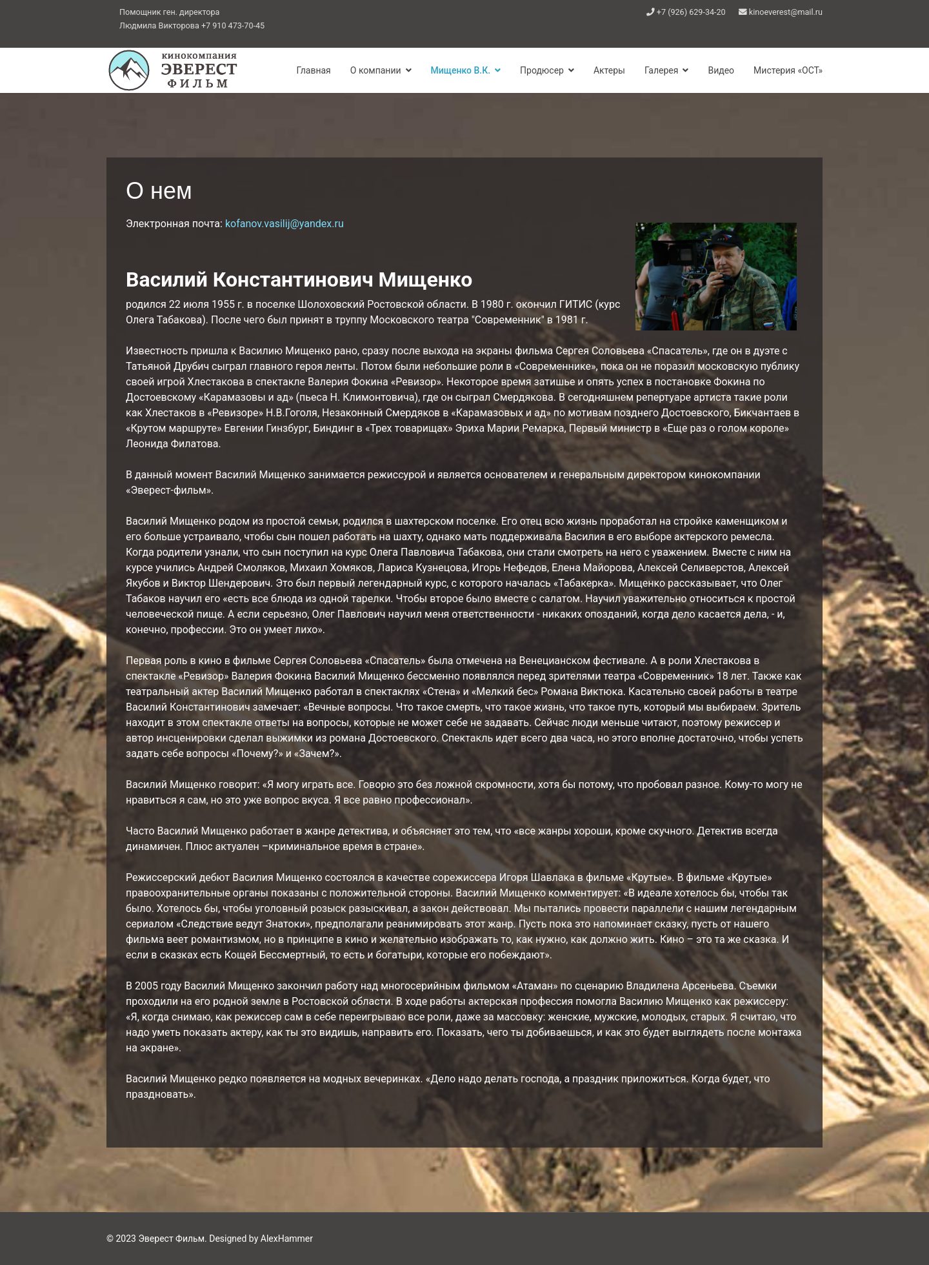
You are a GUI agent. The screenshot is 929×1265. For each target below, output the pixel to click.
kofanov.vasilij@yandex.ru (284, 224)
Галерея (661, 70)
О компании (375, 70)
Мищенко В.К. (460, 70)
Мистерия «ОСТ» (788, 70)
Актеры (609, 70)
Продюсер (542, 70)
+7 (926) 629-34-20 (691, 12)
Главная (314, 70)
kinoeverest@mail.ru (786, 12)
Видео (721, 70)
